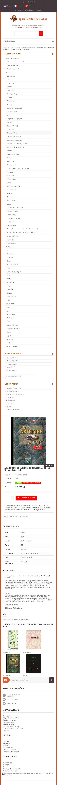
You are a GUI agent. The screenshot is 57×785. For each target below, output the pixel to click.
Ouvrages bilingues (13, 94)
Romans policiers (29, 47)
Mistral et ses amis (13, 154)
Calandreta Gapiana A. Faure (15, 394)
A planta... (26, 675)
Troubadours (11, 200)
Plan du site (6, 730)
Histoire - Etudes (12, 111)
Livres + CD (10, 90)
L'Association (29, 10)
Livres (12, 47)
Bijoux (9, 336)
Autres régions (11, 179)
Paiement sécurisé (8, 722)
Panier (28, 27)
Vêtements (10, 339)
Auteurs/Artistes (13, 354)
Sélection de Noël (12, 65)
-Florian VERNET (11, 361)
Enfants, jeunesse (12, 264)
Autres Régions (12, 254)
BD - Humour (11, 76)
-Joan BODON (11, 367)
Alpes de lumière (12, 165)
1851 (8, 115)
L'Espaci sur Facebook (13, 410)
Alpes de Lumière (12, 211)
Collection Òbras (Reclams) (15, 147)
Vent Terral (10, 240)
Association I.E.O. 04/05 (13, 388)
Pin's (8, 321)
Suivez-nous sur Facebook (11, 752)
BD (8, 79)
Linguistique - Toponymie (14, 119)
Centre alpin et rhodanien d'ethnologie (19, 168)
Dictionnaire (11, 101)
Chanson (10, 257)
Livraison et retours (8, 724)
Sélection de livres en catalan (16, 62)
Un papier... (6, 652)
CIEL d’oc (9, 403)
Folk (8, 268)
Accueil (5, 47)
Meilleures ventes (8, 747)
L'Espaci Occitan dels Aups (11, 718)
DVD (8, 307)
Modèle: (7, 475)
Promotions (6, 745)
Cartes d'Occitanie (12, 325)
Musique (9, 151)
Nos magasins (7, 716)
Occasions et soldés (13, 69)
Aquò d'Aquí (10, 397)
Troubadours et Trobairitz (15, 186)
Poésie (9, 183)
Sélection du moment (13, 58)
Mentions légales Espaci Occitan (13, 728)
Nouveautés (6, 743)
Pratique (9, 193)
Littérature (19, 47)
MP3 (8, 300)
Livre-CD (10, 289)
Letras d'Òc (10, 222)
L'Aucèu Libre (11, 225)
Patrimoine (10, 161)
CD (8, 250)
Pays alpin (10, 175)
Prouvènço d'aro (11, 400)
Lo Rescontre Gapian (12, 391)
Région (9, 286)
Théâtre (9, 197)
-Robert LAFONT (11, 370)
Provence (10, 172)
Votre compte (19, 27)
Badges (9, 343)
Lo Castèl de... (7, 675)
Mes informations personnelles (12, 769)
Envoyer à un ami (12, 516)
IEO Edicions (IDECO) (14, 218)
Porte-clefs (10, 318)
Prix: (6, 486)
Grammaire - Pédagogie (14, 108)
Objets (8, 311)
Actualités (39, 10)
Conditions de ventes (9, 720)
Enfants (9, 104)
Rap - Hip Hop (11, 296)
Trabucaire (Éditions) (13, 236)
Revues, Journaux (11, 346)
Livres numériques (12, 243)
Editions (9, 204)
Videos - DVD (10, 304)
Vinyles (9, 293)
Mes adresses (7, 767)
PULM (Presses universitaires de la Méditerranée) (22, 229)
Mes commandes (8, 763)
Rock (8, 275)
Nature (9, 158)
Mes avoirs (6, 765)
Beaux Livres (11, 83)
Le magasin (18, 10)
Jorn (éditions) (11, 215)
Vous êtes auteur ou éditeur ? (12, 726)
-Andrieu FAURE (11, 358)
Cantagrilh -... (27, 652)
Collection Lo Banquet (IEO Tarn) (17, 143)
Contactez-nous (44, 6)
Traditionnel (10, 282)
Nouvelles (10, 129)
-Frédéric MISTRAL (12, 364)
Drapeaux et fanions (13, 328)
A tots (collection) (12, 126)
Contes (9, 87)
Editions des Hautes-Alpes (15, 207)
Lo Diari (8, 406)
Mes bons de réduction (10, 771)
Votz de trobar (11, 190)
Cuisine (9, 97)
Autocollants (11, 314)
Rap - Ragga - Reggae (14, 272)
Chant (9, 261)
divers (9, 332)
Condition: (8, 478)
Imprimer (25, 516)
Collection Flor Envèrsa (14, 140)
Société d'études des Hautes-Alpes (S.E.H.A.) (21, 232)
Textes (9, 279)
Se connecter (37, 27)
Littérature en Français (14, 136)
